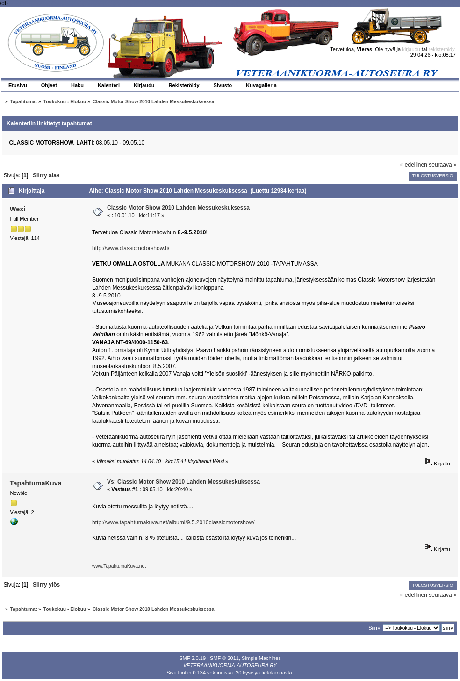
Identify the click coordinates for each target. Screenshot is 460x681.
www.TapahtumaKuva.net (119, 566)
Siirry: (374, 627)
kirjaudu (411, 49)
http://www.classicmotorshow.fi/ (130, 248)
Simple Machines (261, 658)
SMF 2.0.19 (192, 658)
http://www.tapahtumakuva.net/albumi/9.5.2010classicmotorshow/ (173, 522)
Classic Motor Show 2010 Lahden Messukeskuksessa (178, 207)
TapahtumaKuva (36, 483)
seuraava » (442, 164)
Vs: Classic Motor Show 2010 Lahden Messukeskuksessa (183, 481)
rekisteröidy (441, 49)
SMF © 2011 (224, 658)
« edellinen (413, 164)
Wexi (17, 209)
